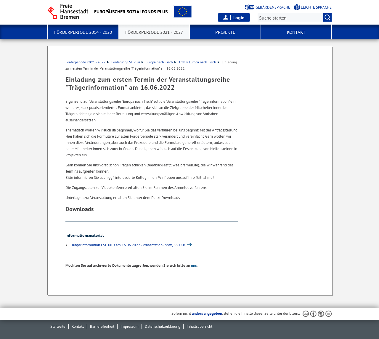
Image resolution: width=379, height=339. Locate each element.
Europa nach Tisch (161, 62)
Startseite (57, 326)
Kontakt (78, 326)
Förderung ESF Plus (127, 62)
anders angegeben (207, 313)
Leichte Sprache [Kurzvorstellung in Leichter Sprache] (316, 7)
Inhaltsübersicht (199, 326)
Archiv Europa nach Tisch (199, 62)
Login (239, 17)
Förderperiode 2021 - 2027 (87, 62)
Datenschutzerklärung (162, 326)
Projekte (225, 32)
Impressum (130, 326)
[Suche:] (295, 17)
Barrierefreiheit (102, 326)
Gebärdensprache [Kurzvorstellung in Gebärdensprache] (273, 7)
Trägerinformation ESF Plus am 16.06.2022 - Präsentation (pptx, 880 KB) (129, 245)
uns (194, 265)
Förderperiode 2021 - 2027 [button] (154, 32)
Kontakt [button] (296, 32)
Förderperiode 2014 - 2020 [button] (83, 32)
